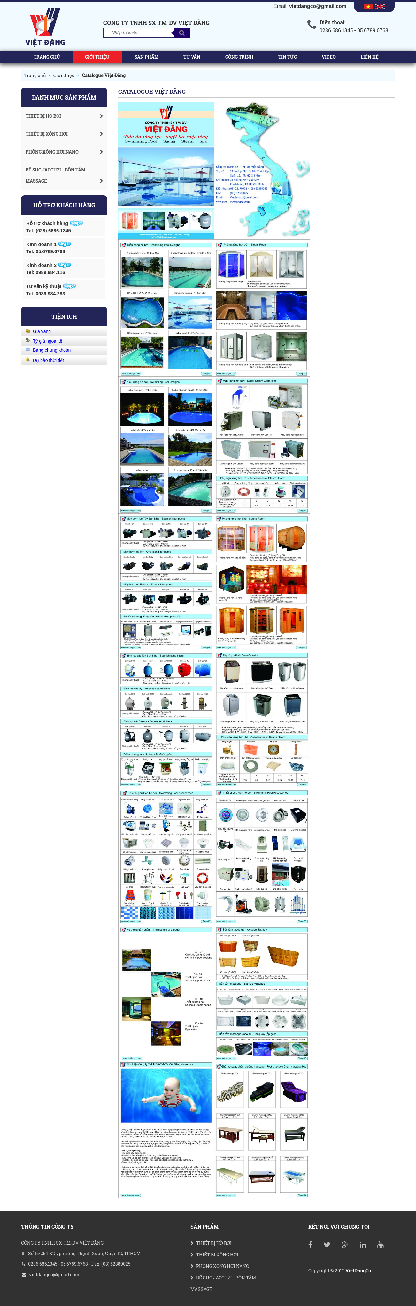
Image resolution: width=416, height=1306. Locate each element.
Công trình (239, 57)
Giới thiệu (97, 57)
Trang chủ (47, 57)
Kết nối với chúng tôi (339, 1226)
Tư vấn (191, 57)
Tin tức (287, 57)
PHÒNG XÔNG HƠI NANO (219, 1266)
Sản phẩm (146, 57)
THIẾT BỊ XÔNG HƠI (214, 1255)
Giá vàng (40, 331)
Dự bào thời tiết (47, 360)
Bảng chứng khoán (50, 350)
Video (329, 57)
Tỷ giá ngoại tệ (46, 341)
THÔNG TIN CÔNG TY (47, 1226)
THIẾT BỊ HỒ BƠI (211, 1243)
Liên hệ (370, 57)
